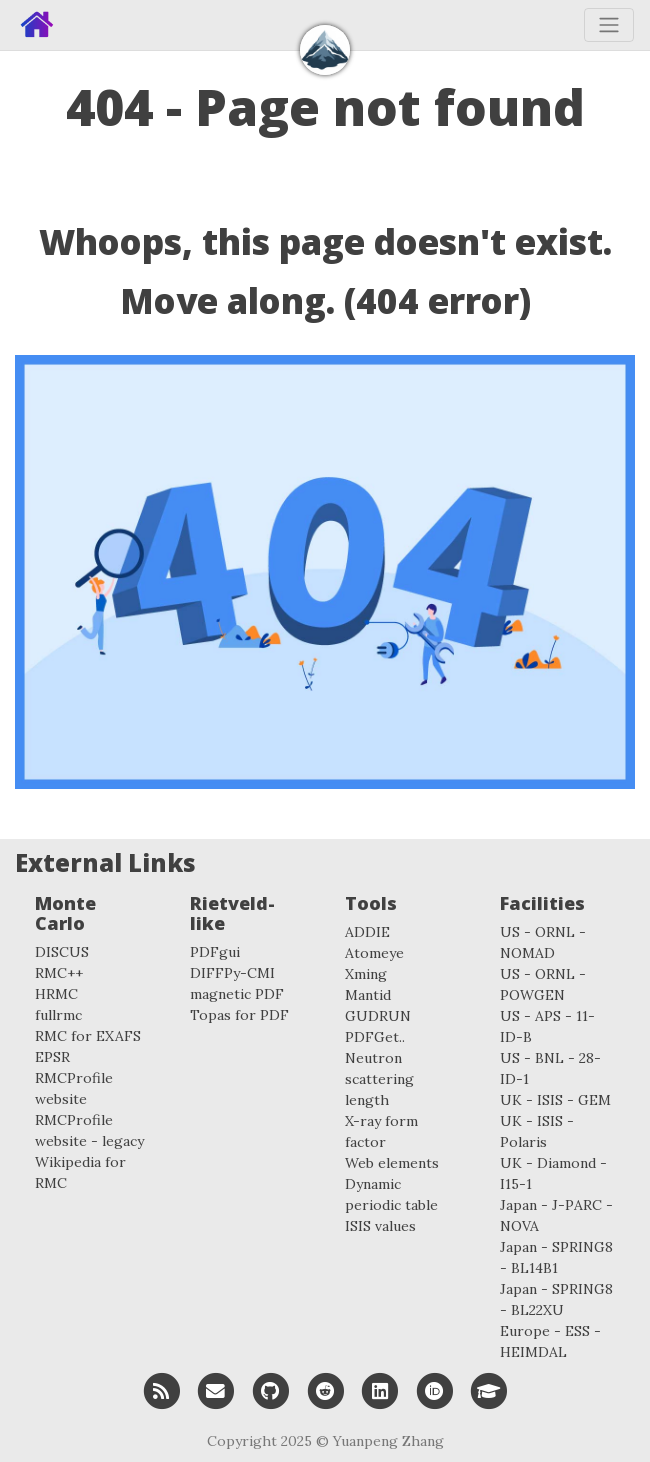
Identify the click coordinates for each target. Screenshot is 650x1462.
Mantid (368, 995)
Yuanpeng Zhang (388, 1441)
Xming (366, 974)
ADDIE (367, 932)
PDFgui (215, 952)
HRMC (56, 994)
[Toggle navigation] (609, 25)
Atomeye (374, 953)
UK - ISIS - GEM (555, 1100)
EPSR (52, 1057)
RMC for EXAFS (88, 1036)
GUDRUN (378, 1016)
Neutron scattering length (379, 1079)
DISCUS (62, 952)
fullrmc (58, 1015)
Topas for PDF (239, 1015)
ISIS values (380, 1226)
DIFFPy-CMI (232, 973)
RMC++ (59, 973)
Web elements (392, 1163)
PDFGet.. (375, 1037)
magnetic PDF (237, 994)
